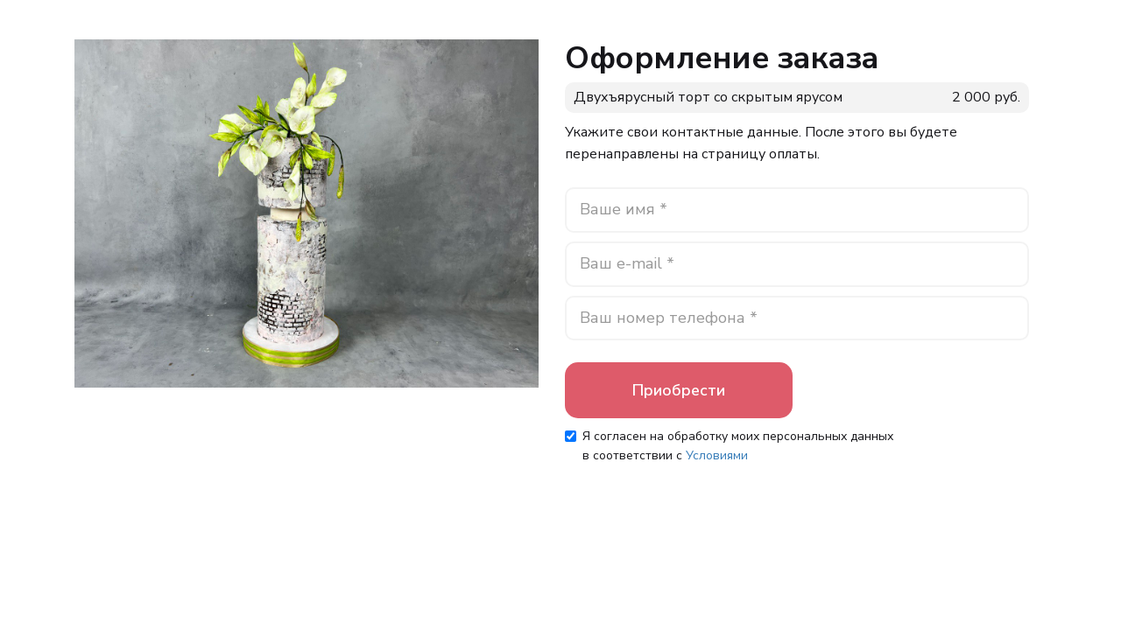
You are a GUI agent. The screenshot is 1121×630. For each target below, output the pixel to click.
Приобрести (678, 390)
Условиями (717, 455)
